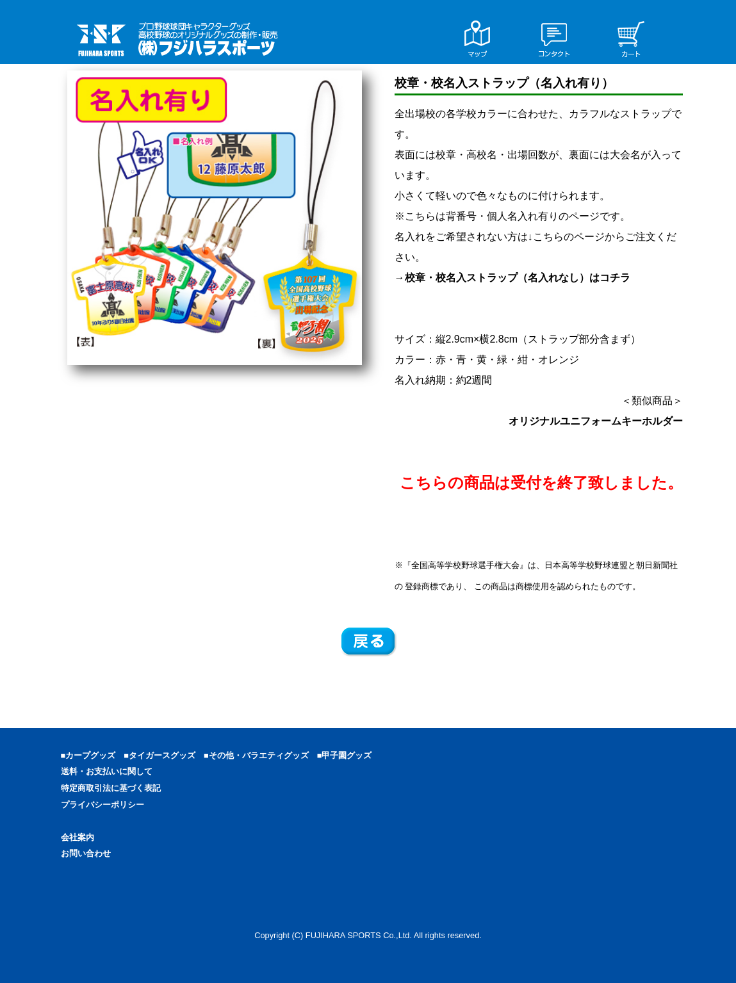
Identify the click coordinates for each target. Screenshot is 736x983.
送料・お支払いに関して (106, 771)
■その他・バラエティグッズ (260, 755)
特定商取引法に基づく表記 (111, 788)
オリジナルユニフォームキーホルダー (596, 421)
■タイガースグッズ (164, 755)
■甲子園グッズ (348, 755)
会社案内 (77, 837)
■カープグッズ (92, 755)
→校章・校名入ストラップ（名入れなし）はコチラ (512, 277)
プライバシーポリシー (102, 804)
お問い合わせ (86, 853)
